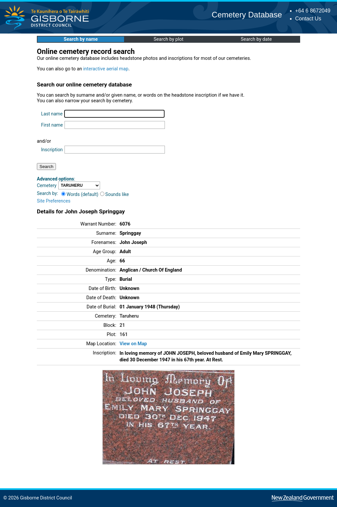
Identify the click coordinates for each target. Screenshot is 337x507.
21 (122, 325)
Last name (52, 113)
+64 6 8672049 (312, 10)
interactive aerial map (105, 69)
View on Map (133, 344)
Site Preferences (53, 201)
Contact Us (308, 18)
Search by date (256, 39)
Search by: (47, 193)
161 (123, 334)
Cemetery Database (247, 14)
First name (52, 125)
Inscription (52, 149)
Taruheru (129, 316)
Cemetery (47, 185)
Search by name (81, 39)
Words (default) (79, 194)
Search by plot (169, 39)
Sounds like (114, 194)
